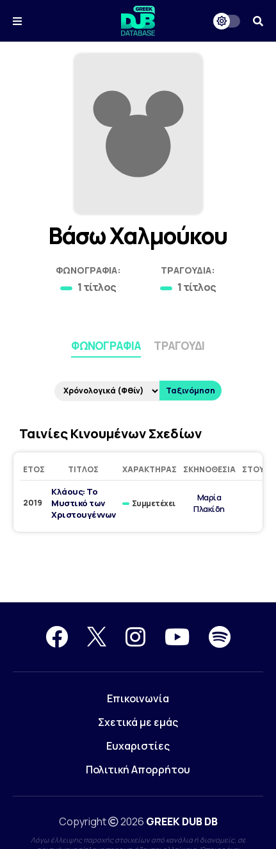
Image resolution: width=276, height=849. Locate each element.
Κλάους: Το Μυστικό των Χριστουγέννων (83, 503)
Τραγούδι (179, 345)
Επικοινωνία (138, 698)
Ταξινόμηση (190, 390)
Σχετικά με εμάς (138, 722)
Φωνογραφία (106, 345)
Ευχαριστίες (138, 746)
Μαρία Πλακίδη (209, 503)
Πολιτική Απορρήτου (138, 769)
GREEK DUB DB (182, 821)
